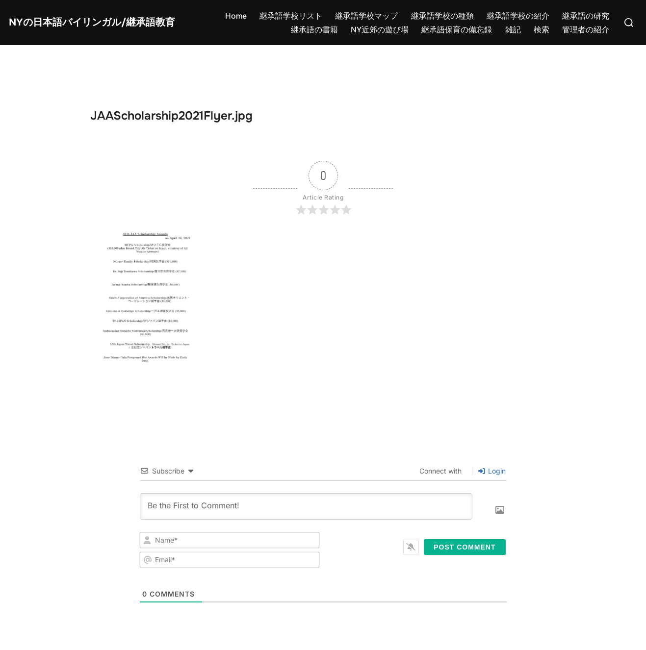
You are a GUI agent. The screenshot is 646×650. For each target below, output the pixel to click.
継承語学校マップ (366, 16)
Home (236, 16)
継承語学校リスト (290, 16)
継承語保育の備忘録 (456, 30)
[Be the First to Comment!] (306, 506)
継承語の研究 (585, 16)
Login (492, 471)
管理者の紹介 (585, 30)
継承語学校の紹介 (518, 16)
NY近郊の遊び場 (380, 30)
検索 (541, 30)
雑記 (513, 30)
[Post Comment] (464, 547)
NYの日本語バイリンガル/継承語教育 (92, 22)
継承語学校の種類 (442, 16)
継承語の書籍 (314, 30)
